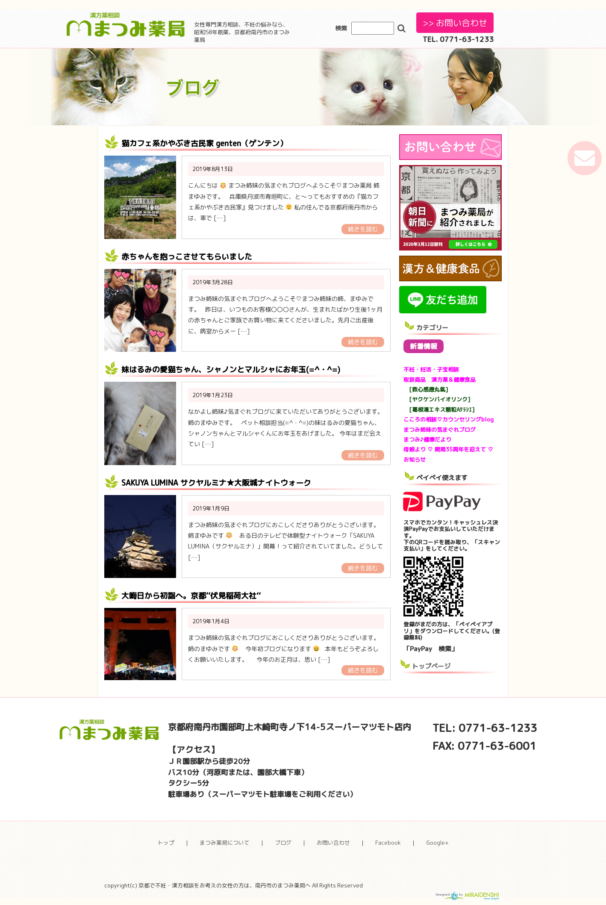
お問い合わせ (333, 842)
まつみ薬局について (225, 842)
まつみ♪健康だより (427, 439)
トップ (166, 842)
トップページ (431, 666)
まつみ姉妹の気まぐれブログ (439, 429)
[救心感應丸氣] (425, 389)
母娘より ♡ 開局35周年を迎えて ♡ (448, 449)
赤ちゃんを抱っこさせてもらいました (186, 256)
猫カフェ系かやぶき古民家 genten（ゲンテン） (204, 143)
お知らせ (414, 459)
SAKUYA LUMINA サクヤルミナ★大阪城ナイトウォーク (216, 483)
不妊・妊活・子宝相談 (431, 369)
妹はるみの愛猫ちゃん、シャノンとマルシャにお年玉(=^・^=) (230, 369)
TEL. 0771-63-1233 (458, 39)
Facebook (388, 842)
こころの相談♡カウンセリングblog (448, 419)
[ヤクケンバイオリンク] (437, 399)
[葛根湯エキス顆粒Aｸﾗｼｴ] (439, 409)
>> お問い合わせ (455, 23)
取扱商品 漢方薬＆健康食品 (439, 379)
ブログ (283, 842)
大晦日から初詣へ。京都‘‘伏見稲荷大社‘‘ (191, 595)
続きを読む (363, 229)
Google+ (437, 842)
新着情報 (423, 346)
